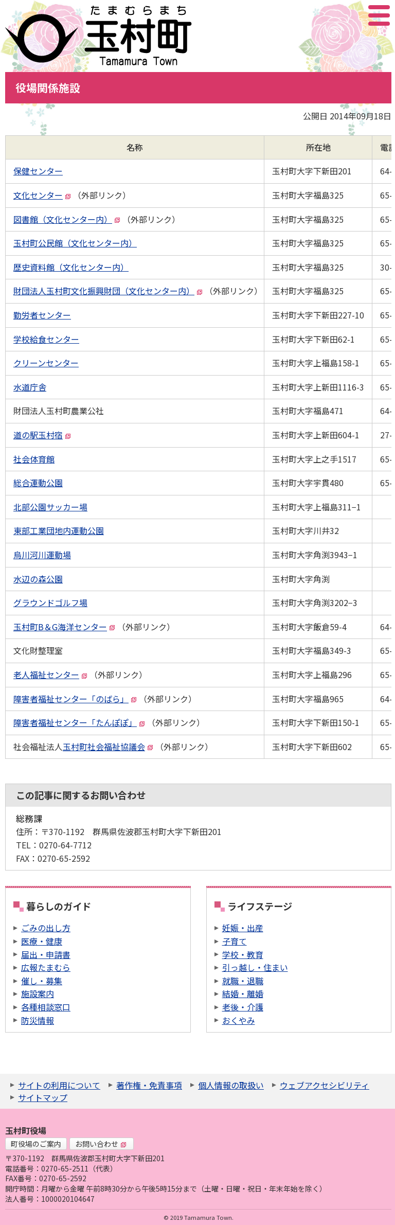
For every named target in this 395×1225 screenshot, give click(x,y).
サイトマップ (42, 1097)
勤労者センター (42, 315)
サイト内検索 (327, 15)
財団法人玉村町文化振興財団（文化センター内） (108, 291)
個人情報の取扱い (231, 1085)
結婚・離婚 (242, 993)
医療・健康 (41, 941)
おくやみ (238, 1020)
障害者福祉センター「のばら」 (75, 699)
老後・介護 (242, 1007)
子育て (234, 941)
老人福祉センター (50, 674)
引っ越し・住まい (255, 967)
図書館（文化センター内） (66, 219)
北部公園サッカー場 (50, 507)
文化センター (42, 195)
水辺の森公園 (38, 579)
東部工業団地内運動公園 (58, 530)
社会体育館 (34, 459)
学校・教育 (242, 954)
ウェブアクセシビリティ (324, 1085)
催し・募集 (41, 980)
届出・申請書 (45, 954)
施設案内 (37, 993)
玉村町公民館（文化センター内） (75, 243)
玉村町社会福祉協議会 (108, 746)
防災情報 (37, 1020)
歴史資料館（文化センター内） (71, 267)
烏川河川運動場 (42, 554)
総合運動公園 (38, 482)
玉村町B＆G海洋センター (64, 626)
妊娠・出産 (242, 927)
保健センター (38, 171)
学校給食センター (46, 339)
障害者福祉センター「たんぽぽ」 (79, 722)
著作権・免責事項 (149, 1085)
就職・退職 (242, 980)
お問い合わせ (101, 1144)
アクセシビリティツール (352, 15)
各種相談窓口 (45, 1007)
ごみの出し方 (45, 927)
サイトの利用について (59, 1085)
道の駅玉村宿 (42, 435)
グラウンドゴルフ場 (50, 602)
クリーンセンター (46, 363)
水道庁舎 (29, 387)
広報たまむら (45, 967)
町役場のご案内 (36, 1144)
